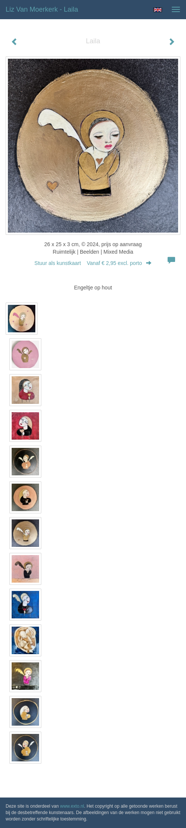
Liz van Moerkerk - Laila (42, 9)
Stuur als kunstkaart (93, 263)
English (157, 10)
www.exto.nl (72, 806)
